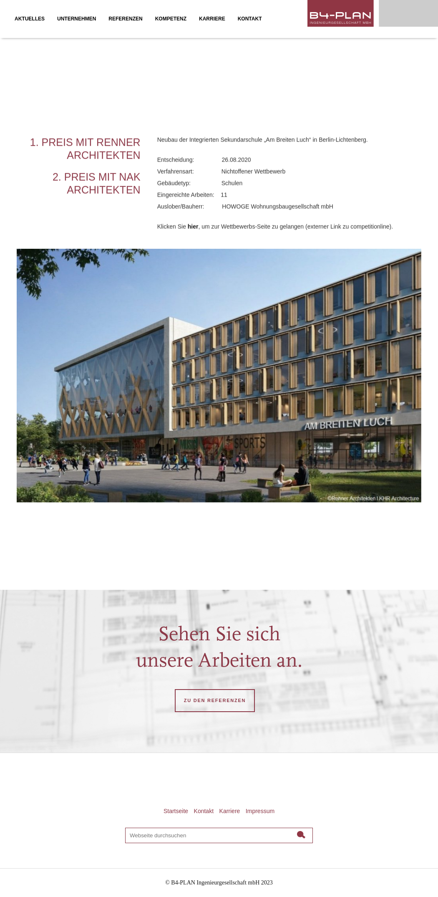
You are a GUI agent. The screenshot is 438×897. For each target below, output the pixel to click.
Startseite (176, 811)
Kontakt (204, 811)
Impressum (260, 811)
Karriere (229, 811)
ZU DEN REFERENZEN (215, 700)
